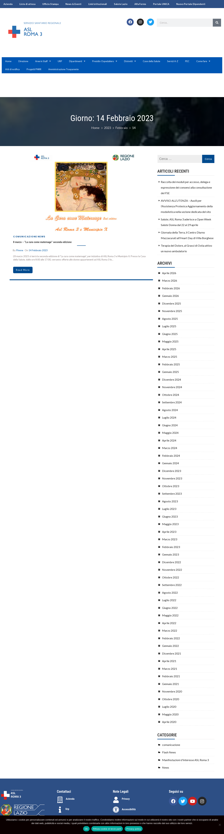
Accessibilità (129, 809)
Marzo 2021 (169, 668)
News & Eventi (73, 4)
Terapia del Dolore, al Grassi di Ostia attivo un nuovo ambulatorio (186, 248)
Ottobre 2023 (170, 486)
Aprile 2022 (169, 623)
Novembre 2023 (172, 478)
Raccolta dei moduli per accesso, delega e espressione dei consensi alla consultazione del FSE (186, 187)
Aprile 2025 (169, 349)
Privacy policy (133, 829)
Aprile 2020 (169, 721)
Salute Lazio (120, 4)
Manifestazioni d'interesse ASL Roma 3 (185, 760)
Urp (67, 809)
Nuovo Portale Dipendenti (190, 4)
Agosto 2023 (170, 501)
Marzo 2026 (169, 280)
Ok (86, 829)
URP (60, 61)
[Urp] (60, 810)
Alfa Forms (140, 4)
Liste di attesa (27, 4)
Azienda (8, 4)
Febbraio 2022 (171, 638)
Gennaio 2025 (170, 371)
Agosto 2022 (170, 592)
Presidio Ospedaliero (104, 61)
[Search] (217, 23)
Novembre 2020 (172, 691)
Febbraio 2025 (171, 364)
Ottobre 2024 (170, 394)
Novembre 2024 (172, 387)
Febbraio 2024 (171, 455)
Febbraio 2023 (171, 547)
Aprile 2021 (169, 661)
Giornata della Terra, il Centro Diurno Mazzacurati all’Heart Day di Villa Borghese (187, 235)
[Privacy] (116, 800)
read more (23, 269)
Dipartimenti (77, 61)
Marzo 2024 (169, 448)
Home (8, 61)
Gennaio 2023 (170, 554)
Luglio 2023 (169, 508)
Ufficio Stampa (50, 4)
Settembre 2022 (172, 584)
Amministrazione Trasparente (63, 69)
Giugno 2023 (170, 516)
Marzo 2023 (169, 539)
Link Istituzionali (97, 4)
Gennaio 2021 (170, 683)
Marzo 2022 (169, 630)
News (42, 236)
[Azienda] (60, 800)
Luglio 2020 (169, 706)
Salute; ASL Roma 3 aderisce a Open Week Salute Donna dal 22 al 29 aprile (186, 222)
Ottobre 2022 (170, 577)
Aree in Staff (43, 61)
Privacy (126, 798)
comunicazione (25, 236)
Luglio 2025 (169, 326)
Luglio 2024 (169, 417)
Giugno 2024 (170, 425)
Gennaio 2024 (170, 463)
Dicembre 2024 (171, 379)
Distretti (130, 61)
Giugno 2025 (170, 333)
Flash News (169, 752)
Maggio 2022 (170, 615)
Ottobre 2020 (170, 699)
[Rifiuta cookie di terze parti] (219, 824)
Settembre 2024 (172, 402)
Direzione (23, 61)
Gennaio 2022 (170, 645)
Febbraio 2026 (171, 288)
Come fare (203, 61)
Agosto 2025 (170, 318)
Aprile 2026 (169, 273)
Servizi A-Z (172, 61)
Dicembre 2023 (171, 470)
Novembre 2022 (172, 569)
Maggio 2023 (170, 524)
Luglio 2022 (169, 600)
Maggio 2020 (170, 714)
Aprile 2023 (169, 531)
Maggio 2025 (170, 341)
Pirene (19, 250)
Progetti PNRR (34, 69)
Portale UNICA (161, 4)
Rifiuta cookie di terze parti (107, 829)
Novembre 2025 (172, 311)
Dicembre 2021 (171, 653)
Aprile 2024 (169, 440)
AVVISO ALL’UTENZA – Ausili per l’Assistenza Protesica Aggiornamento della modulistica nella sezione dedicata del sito (187, 206)
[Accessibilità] (116, 810)
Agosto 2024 (170, 410)
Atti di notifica (12, 69)
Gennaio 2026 (170, 295)
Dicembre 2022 (171, 562)
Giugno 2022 (170, 607)
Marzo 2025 (169, 356)
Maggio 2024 (170, 432)
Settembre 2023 (172, 493)
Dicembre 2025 (171, 303)
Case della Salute (151, 61)
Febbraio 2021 (171, 676)
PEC (187, 61)
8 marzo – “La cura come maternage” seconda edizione (42, 242)
